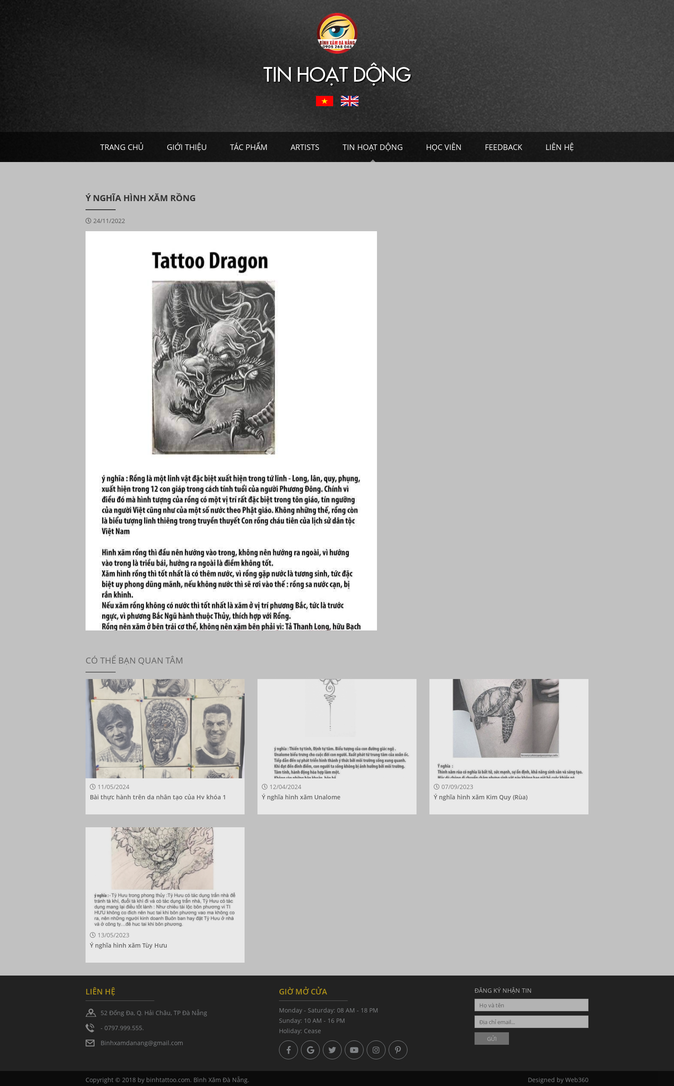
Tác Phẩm (248, 147)
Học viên (444, 147)
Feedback (503, 147)
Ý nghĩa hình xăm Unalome (301, 797)
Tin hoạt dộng (373, 147)
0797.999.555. (124, 1028)
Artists (305, 147)
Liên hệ (559, 147)
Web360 (576, 1081)
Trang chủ (122, 147)
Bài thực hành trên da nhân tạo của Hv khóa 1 (158, 797)
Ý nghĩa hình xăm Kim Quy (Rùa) (480, 797)
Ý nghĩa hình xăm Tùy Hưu (128, 945)
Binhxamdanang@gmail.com (142, 1043)
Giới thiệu (187, 147)
